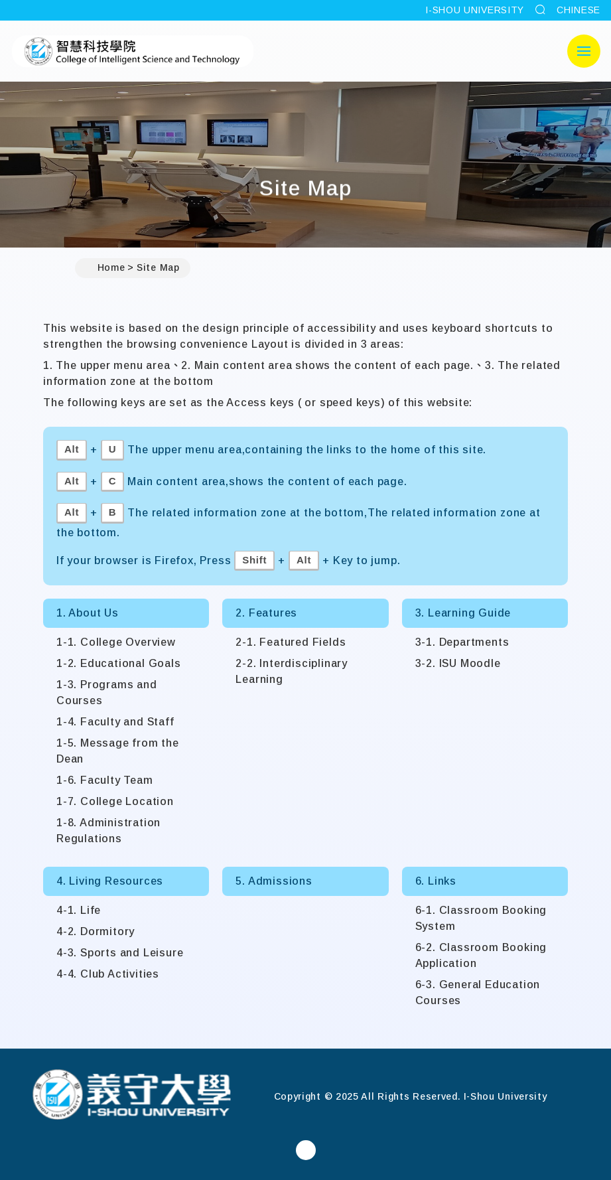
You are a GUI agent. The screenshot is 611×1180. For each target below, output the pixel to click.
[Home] (131, 1096)
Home (105, 268)
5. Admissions (274, 881)
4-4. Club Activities (107, 974)
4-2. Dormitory (95, 931)
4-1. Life (78, 910)
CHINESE (578, 10)
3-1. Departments (462, 642)
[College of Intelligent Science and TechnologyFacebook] (306, 1150)
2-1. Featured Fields (291, 642)
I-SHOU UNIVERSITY (474, 10)
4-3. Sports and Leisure (119, 952)
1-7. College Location (115, 801)
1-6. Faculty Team (104, 780)
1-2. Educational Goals (118, 663)
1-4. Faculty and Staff (115, 721)
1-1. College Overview (116, 642)
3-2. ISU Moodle (458, 663)
